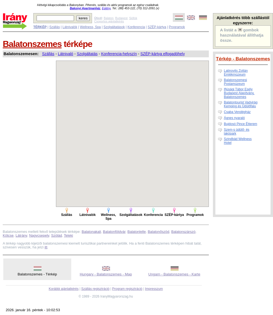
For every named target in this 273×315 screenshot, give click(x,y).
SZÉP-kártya (157, 27)
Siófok (133, 18)
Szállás (54, 27)
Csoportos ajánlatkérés (109, 21)
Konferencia (136, 27)
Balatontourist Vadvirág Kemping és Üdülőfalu (240, 104)
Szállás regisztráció (95, 289)
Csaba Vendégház (237, 112)
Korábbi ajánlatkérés (63, 289)
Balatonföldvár (114, 232)
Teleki (68, 235)
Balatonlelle (136, 232)
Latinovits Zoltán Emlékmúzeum (236, 72)
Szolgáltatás (87, 54)
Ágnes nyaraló (234, 118)
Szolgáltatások (114, 27)
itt (45, 247)
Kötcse (8, 235)
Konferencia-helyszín (119, 54)
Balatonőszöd (158, 232)
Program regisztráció (127, 289)
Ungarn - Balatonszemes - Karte (174, 274)
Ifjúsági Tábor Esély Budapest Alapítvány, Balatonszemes (239, 93)
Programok (177, 27)
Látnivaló (65, 54)
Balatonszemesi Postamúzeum (235, 82)
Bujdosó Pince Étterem (240, 124)
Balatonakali (91, 232)
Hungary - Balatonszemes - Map (106, 274)
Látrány (21, 235)
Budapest (121, 18)
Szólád (56, 235)
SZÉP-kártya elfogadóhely (162, 54)
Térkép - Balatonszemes (243, 58)
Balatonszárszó (183, 232)
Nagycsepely (39, 235)
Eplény (106, 8)
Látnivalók (70, 27)
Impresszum (154, 289)
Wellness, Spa (90, 27)
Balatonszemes (32, 44)
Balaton (109, 18)
